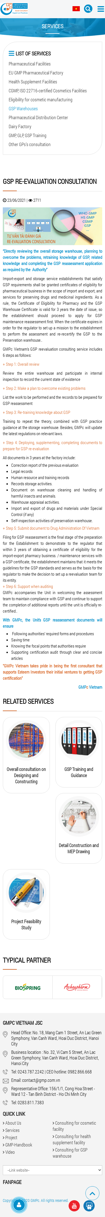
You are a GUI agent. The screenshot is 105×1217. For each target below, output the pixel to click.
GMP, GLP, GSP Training (27, 135)
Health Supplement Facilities (33, 82)
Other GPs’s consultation (30, 144)
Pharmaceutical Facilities (30, 64)
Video (10, 1152)
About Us (13, 1123)
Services (12, 1130)
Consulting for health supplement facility (72, 1139)
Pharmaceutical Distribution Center (38, 117)
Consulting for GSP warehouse (70, 1153)
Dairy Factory (20, 126)
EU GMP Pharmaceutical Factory (36, 73)
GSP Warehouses (23, 108)
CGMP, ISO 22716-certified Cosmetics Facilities (48, 90)
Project (11, 1137)
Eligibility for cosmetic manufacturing (41, 99)
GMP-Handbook (18, 1145)
